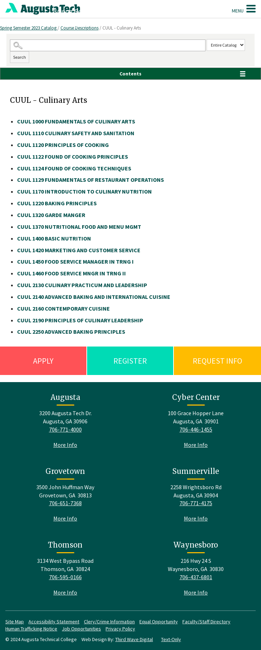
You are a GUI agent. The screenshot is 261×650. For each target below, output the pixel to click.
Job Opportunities (81, 628)
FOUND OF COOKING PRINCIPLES (72, 156)
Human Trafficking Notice (31, 628)
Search (19, 57)
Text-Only (171, 639)
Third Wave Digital (134, 639)
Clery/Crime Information (109, 621)
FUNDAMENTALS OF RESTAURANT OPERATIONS (90, 179)
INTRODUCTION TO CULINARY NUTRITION (84, 191)
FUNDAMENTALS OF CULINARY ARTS (76, 121)
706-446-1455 (196, 429)
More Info (65, 444)
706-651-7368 (65, 503)
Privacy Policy (120, 628)
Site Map (14, 621)
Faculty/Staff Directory (206, 621)
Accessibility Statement (53, 621)
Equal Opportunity (158, 621)
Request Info (217, 361)
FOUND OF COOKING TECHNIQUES (74, 168)
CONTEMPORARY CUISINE (63, 308)
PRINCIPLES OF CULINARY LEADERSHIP (80, 320)
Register (130, 361)
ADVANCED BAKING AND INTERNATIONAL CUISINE (93, 296)
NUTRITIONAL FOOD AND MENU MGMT (79, 226)
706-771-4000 (65, 429)
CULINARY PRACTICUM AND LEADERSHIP (82, 285)
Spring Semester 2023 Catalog (29, 28)
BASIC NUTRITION (54, 238)
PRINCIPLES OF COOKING (63, 144)
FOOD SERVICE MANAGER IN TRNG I (75, 261)
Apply (43, 361)
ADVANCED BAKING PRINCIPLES (71, 331)
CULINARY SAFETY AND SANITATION (75, 133)
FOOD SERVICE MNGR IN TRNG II (71, 273)
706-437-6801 (196, 577)
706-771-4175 (196, 503)
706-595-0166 (65, 577)
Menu (244, 8)
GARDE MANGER (51, 214)
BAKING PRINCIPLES (57, 203)
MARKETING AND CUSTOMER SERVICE (78, 250)
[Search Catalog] (108, 45)
